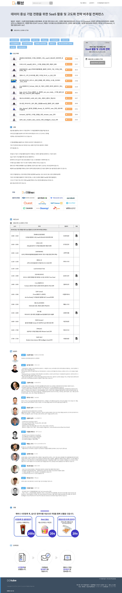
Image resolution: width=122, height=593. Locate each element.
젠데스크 (58, 44)
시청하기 (68, 59)
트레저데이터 (43, 48)
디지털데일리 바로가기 (103, 3)
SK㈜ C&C (39, 40)
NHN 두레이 (15, 40)
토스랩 (33, 48)
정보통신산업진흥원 (45, 44)
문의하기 (91, 3)
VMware (51, 40)
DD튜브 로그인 (10, 591)
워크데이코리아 (30, 44)
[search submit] (51, 3)
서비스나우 (73, 40)
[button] (97, 63)
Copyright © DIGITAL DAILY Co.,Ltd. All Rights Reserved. (20, 586)
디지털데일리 (62, 40)
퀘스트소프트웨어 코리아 (19, 48)
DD (11, 580)
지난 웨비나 (83, 3)
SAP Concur (27, 40)
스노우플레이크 (16, 44)
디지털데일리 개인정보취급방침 (108, 578)
